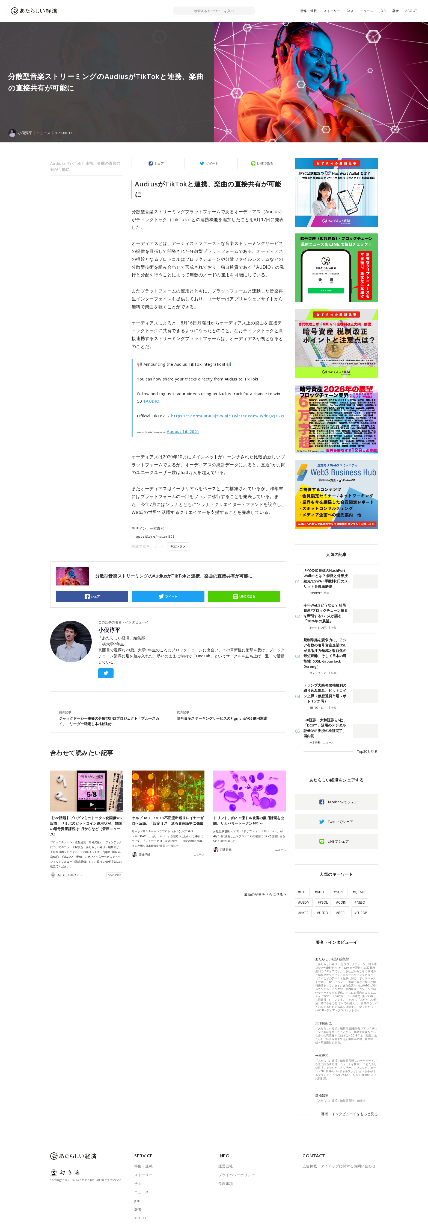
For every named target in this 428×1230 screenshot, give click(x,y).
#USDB (322, 912)
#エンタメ (178, 546)
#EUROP (360, 912)
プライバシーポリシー (236, 1174)
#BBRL (341, 912)
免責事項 (225, 1183)
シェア (159, 163)
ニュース (366, 10)
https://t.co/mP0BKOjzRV (197, 415)
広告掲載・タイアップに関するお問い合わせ (339, 1166)
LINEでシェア (338, 841)
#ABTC (320, 892)
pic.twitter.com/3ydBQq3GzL (255, 415)
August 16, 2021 (183, 431)
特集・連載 (309, 10)
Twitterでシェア (340, 821)
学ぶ (350, 10)
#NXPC (303, 912)
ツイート (212, 163)
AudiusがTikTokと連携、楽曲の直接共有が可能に (85, 166)
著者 (395, 10)
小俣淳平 (109, 630)
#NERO (339, 892)
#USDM (304, 902)
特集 (326, 592)
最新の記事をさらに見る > (265, 894)
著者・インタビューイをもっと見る (349, 1113)
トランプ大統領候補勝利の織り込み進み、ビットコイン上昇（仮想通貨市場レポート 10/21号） (325, 693)
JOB (383, 10)
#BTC (302, 892)
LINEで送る (265, 163)
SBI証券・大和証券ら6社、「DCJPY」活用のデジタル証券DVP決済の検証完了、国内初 (325, 728)
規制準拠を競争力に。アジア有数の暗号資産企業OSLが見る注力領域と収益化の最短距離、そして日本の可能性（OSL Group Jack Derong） (325, 653)
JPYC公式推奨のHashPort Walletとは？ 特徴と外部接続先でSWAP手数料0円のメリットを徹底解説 (326, 578)
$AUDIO (151, 401)
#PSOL (323, 902)
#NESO (360, 902)
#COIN (341, 902)
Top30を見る (367, 751)
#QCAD (358, 892)
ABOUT (411, 10)
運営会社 (225, 1166)
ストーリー (331, 10)
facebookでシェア (343, 802)
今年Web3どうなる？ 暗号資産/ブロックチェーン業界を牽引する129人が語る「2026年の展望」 (326, 613)
